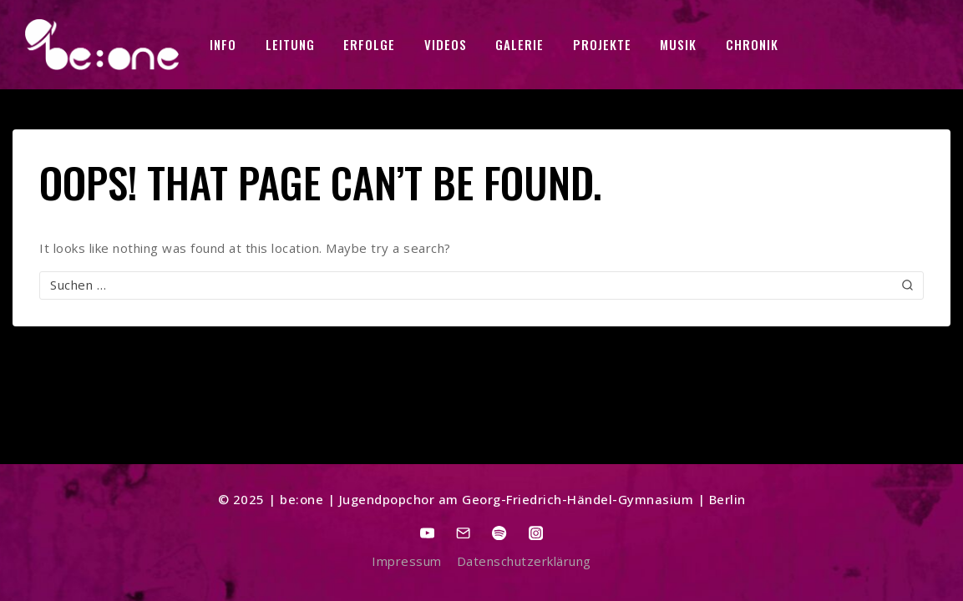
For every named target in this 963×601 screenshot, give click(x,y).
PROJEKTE (602, 44)
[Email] (464, 533)
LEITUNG (290, 44)
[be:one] (102, 44)
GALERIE (519, 44)
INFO (223, 44)
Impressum (407, 561)
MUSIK (678, 44)
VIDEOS (445, 44)
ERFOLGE (369, 44)
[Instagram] (535, 533)
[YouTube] (428, 533)
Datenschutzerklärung (524, 561)
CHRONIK (752, 44)
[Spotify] (499, 533)
